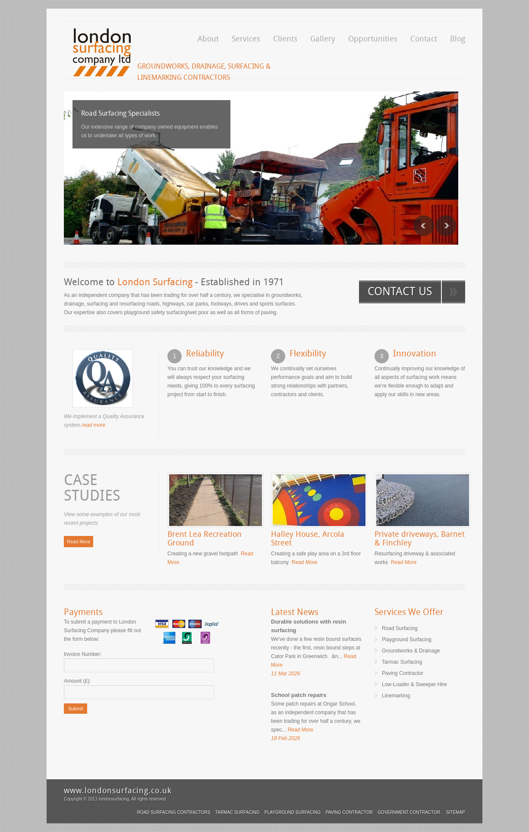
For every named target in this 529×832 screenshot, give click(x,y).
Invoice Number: (82, 654)
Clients (285, 39)
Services (246, 39)
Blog (457, 39)
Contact (423, 39)
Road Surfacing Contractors (174, 812)
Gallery (322, 39)
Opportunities (372, 39)
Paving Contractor (349, 812)
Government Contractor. (409, 812)
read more (93, 425)
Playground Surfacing (292, 812)
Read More (78, 541)
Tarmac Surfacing (237, 812)
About (208, 39)
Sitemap (455, 812)
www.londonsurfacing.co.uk (118, 790)
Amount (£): (77, 681)
